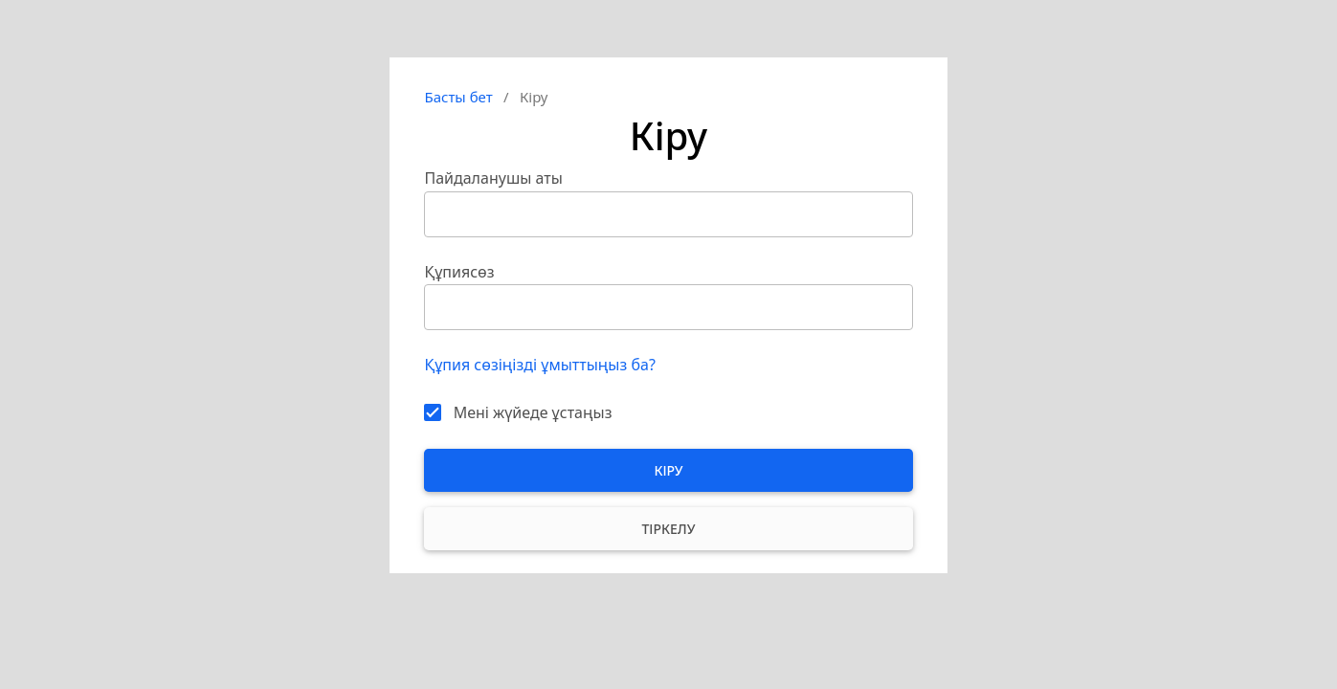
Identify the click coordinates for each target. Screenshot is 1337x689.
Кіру (668, 470)
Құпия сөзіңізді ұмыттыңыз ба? (539, 364)
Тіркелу (668, 529)
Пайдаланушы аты (493, 178)
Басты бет (458, 96)
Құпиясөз (459, 271)
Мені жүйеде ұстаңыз (533, 412)
